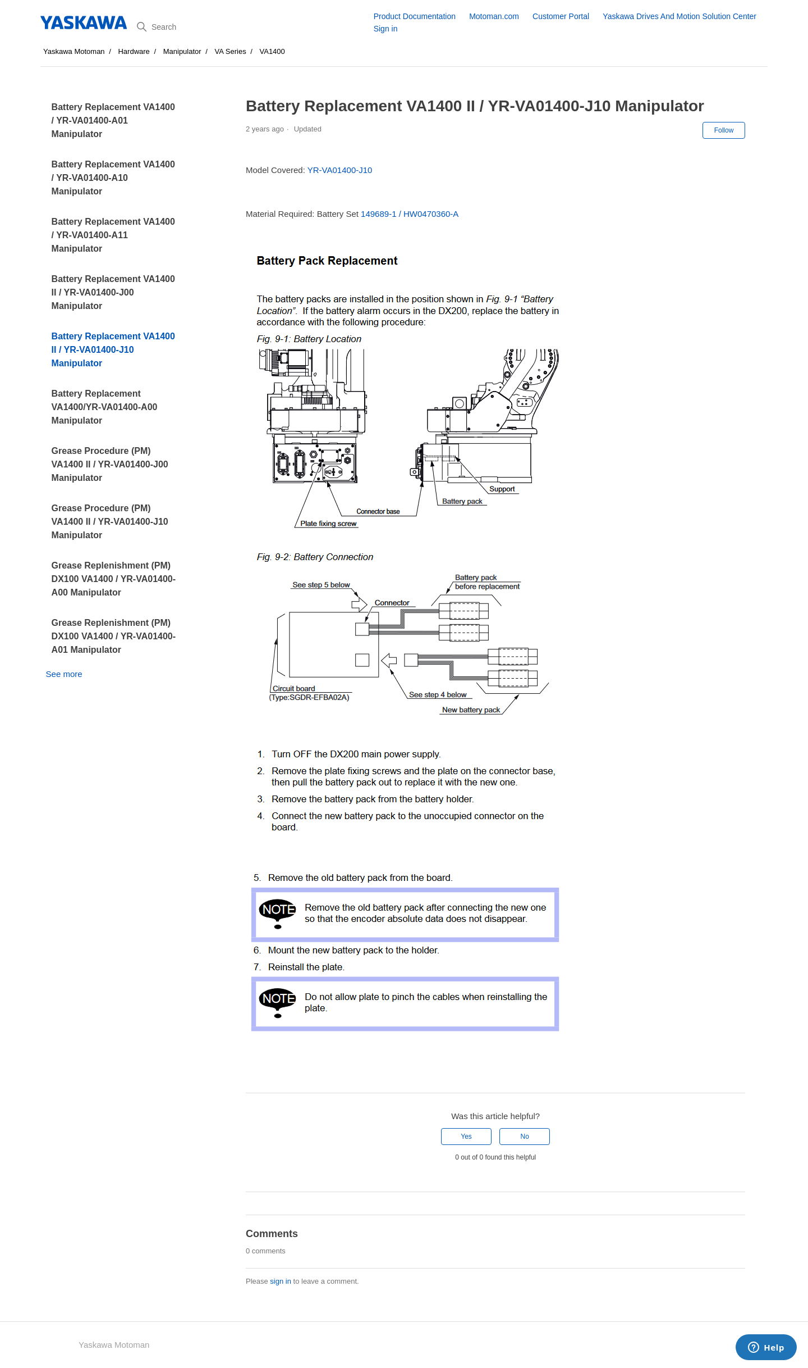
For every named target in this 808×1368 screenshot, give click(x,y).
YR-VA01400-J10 (340, 170)
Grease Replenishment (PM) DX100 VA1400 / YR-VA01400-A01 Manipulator (114, 636)
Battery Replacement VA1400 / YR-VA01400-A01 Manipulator (113, 120)
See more (64, 674)
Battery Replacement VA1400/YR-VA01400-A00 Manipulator (105, 407)
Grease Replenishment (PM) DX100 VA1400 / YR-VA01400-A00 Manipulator (114, 579)
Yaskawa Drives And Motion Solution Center (679, 16)
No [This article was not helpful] (525, 1136)
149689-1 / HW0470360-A (409, 214)
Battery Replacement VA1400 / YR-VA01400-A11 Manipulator (113, 235)
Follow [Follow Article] (724, 130)
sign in (280, 1281)
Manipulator (182, 51)
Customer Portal (560, 16)
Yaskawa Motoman (74, 51)
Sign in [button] (386, 28)
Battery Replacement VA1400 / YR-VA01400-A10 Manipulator (113, 178)
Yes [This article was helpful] (466, 1136)
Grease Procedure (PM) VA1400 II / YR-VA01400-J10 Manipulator (110, 521)
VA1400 (272, 51)
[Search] (251, 27)
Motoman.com (494, 16)
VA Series (230, 51)
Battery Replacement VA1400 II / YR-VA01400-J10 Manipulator (113, 349)
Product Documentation (415, 16)
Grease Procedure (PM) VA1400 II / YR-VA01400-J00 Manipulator (110, 464)
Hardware (133, 51)
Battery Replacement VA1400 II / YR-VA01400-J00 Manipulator (113, 292)
